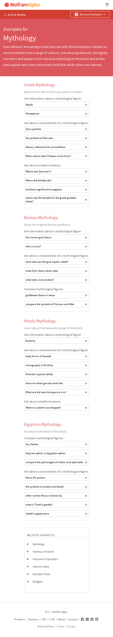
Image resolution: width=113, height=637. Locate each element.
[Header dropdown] (107, 5)
